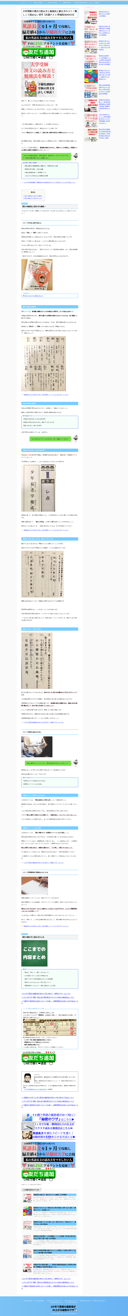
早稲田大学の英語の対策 (99, 1300)
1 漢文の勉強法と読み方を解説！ (33, 196)
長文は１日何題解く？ (95, 2)
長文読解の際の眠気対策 (80, 2)
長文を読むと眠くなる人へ (57, 1302)
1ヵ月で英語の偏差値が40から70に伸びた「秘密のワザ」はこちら (44, 722)
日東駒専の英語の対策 (85, 1300)
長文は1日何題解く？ (40, 1300)
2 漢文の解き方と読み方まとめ (32, 198)
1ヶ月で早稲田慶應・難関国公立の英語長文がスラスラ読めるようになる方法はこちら (49, 182)
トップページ (24, 2)
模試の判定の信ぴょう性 (71, 1300)
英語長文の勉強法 (38, 2)
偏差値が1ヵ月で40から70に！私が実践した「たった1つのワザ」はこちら (46, 394)
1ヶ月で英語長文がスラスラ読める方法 (35, 1089)
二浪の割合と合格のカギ (72, 1302)
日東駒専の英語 (67, 2)
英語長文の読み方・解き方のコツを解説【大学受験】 (50, 1194)
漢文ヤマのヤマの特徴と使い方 (33, 296)
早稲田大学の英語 (52, 2)
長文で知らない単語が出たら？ (55, 1300)
